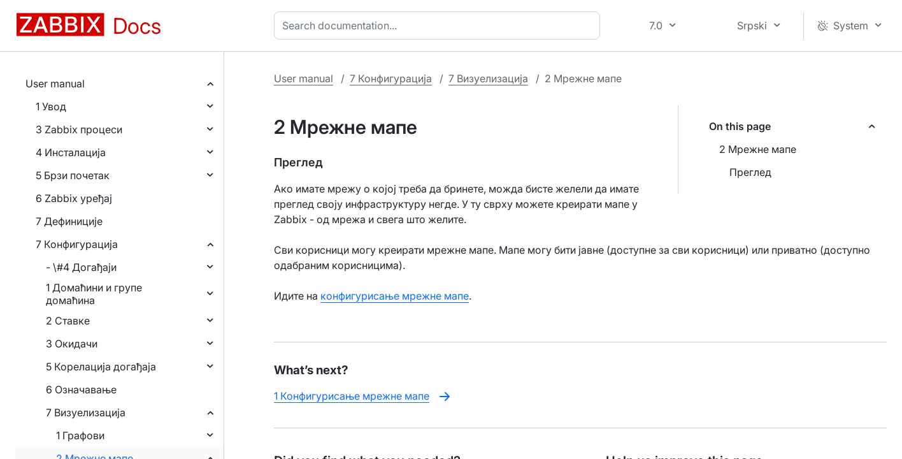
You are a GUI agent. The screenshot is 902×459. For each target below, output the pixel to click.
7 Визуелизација (85, 412)
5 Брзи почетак (73, 175)
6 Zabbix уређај (74, 198)
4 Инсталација (71, 152)
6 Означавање (81, 389)
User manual (55, 83)
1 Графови (80, 435)
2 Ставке (68, 320)
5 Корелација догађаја (101, 366)
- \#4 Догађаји (81, 267)
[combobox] (439, 25)
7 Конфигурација (77, 244)
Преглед (750, 172)
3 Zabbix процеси (79, 129)
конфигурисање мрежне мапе (394, 295)
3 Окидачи (71, 343)
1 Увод (51, 106)
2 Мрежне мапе (757, 149)
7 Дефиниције (69, 221)
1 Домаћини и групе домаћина (94, 294)
